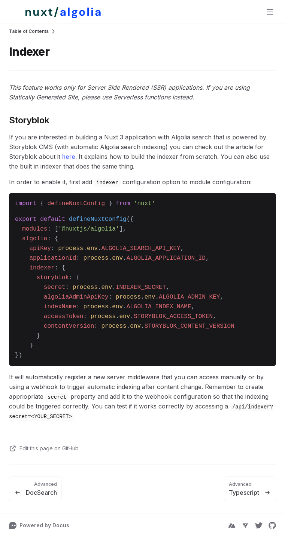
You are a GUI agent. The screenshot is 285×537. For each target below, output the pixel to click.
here (68, 156)
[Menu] (270, 12)
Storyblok (29, 120)
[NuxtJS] (232, 525)
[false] (56, 12)
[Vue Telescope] (245, 525)
